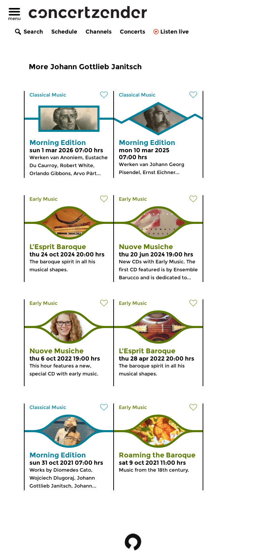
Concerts (132, 31)
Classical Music (47, 95)
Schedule (64, 31)
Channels (99, 31)
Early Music (43, 199)
